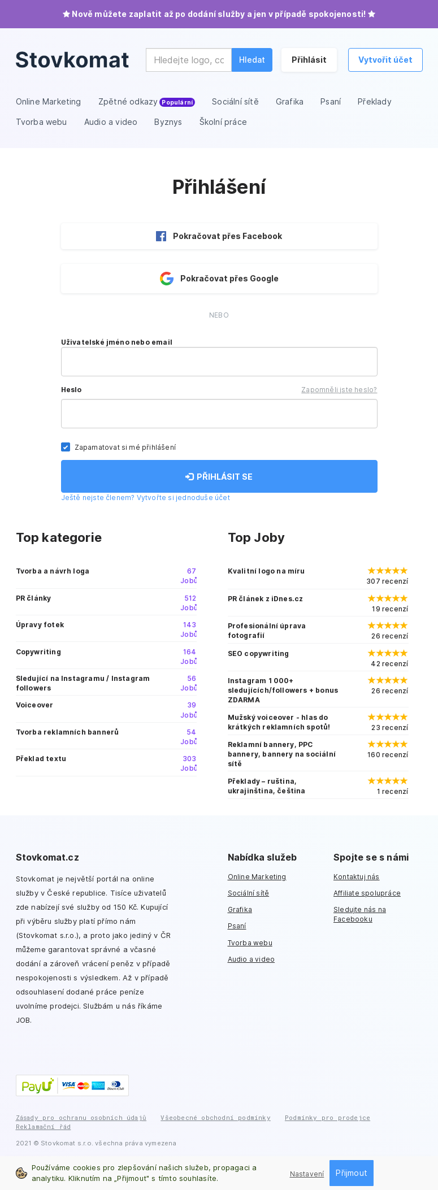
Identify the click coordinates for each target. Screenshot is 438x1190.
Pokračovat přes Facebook (219, 236)
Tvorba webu (250, 943)
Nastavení (307, 1174)
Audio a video (251, 959)
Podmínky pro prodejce (327, 1117)
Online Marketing (257, 876)
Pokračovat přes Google (219, 278)
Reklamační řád (43, 1126)
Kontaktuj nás (356, 876)
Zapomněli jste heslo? (339, 389)
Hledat (252, 59)
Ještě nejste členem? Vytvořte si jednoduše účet (145, 497)
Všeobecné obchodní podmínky (215, 1117)
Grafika (240, 909)
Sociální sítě (249, 893)
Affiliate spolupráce (367, 893)
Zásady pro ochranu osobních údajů (81, 1117)
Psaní (237, 926)
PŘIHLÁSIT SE (219, 476)
